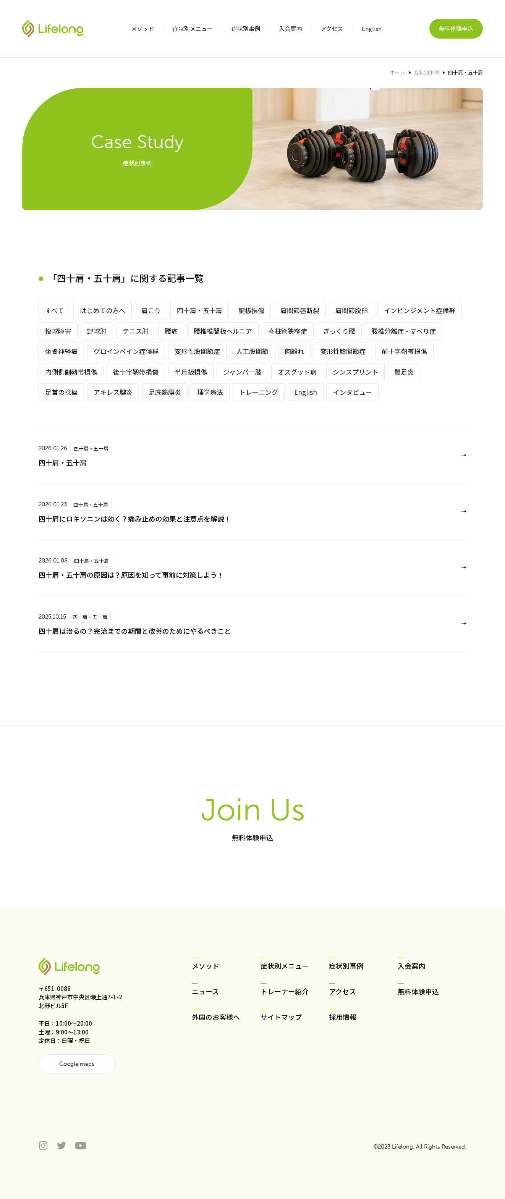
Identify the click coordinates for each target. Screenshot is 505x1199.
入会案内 (411, 966)
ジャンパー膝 (242, 372)
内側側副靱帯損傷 (71, 372)
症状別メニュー (285, 966)
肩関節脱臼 (351, 310)
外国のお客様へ (216, 1017)
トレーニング (258, 392)
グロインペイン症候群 (126, 351)
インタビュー (352, 392)
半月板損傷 (191, 372)
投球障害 (58, 331)
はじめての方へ (102, 310)
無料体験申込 (456, 28)
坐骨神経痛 (61, 351)
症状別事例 (426, 72)
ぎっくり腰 (339, 331)
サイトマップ (281, 1017)
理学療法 (210, 392)
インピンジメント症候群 (419, 310)
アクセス (342, 991)
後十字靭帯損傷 (136, 372)
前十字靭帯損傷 (404, 351)
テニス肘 (136, 331)
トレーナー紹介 (285, 991)
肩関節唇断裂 (299, 310)
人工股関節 (252, 351)
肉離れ (294, 351)
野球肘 (97, 331)
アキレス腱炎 (113, 392)
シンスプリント (355, 372)
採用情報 (342, 1017)
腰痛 (171, 331)
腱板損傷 (251, 310)
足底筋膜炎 (165, 392)
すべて (54, 310)
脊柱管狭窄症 (287, 331)
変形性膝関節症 (343, 351)
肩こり (151, 310)
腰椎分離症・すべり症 (403, 331)
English (305, 392)
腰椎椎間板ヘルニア (223, 331)
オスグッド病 (297, 372)
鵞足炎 (404, 372)
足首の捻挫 (61, 392)
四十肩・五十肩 (199, 310)
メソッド (205, 966)
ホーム (397, 72)
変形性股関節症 (197, 351)
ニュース (205, 991)
